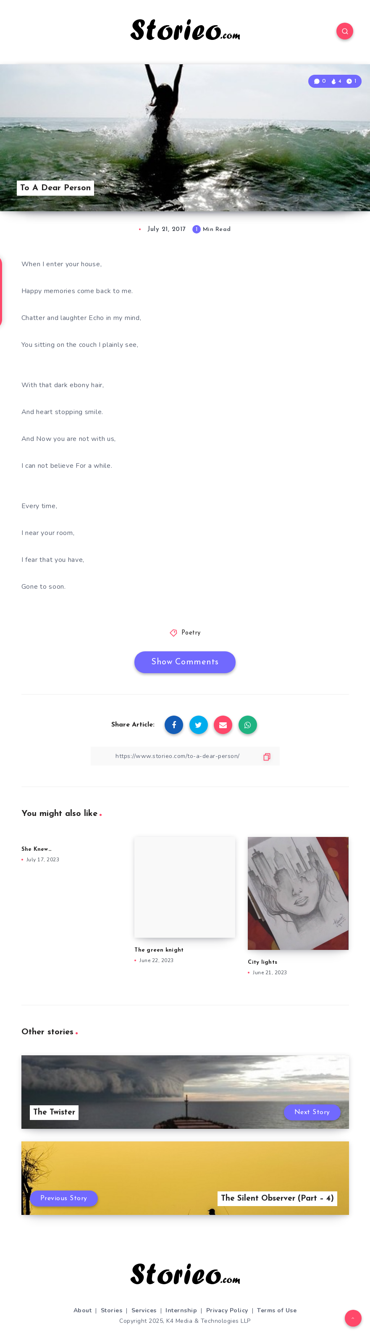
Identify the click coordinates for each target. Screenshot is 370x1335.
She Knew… (36, 849)
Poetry (191, 633)
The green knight (159, 950)
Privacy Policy (227, 1310)
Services (144, 1310)
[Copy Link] (185, 756)
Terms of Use (277, 1310)
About (82, 1310)
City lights (262, 962)
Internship (181, 1310)
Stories (112, 1310)
